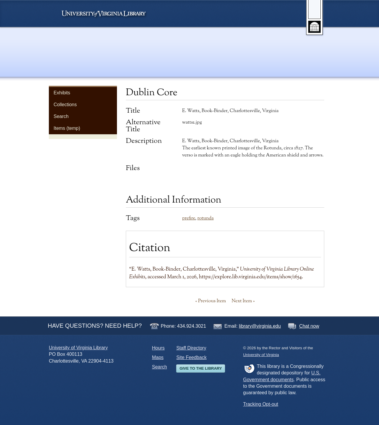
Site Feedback (191, 357)
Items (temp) (67, 128)
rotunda (205, 218)
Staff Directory (191, 347)
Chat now (309, 326)
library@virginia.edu (260, 326)
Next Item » (243, 301)
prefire (188, 218)
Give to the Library (200, 368)
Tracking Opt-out (260, 404)
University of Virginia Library (78, 347)
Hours (158, 347)
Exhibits (62, 92)
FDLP (249, 368)
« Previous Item (210, 301)
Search (61, 116)
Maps (157, 357)
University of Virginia (106, 13)
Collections (65, 104)
